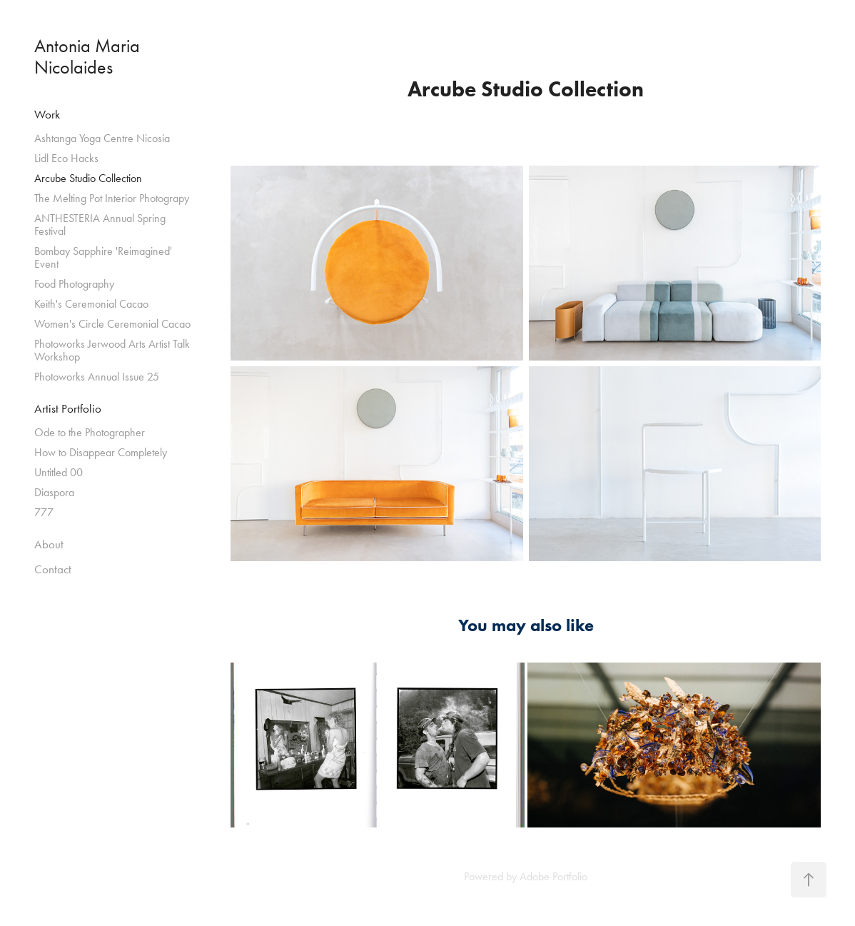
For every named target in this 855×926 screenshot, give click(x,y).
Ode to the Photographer (89, 432)
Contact (52, 569)
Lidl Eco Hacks (66, 158)
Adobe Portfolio (553, 876)
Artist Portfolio (67, 408)
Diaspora (54, 492)
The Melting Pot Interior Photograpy (111, 198)
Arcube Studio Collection (88, 178)
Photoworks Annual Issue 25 (96, 376)
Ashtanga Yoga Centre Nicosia (102, 138)
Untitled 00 (58, 472)
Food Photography (74, 284)
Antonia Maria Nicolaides (89, 57)
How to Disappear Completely (100, 452)
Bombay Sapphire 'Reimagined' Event (103, 257)
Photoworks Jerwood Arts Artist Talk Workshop (112, 350)
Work (47, 114)
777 (44, 512)
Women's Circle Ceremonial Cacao (112, 324)
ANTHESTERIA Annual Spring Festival (100, 224)
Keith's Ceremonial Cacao (91, 304)
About (49, 544)
